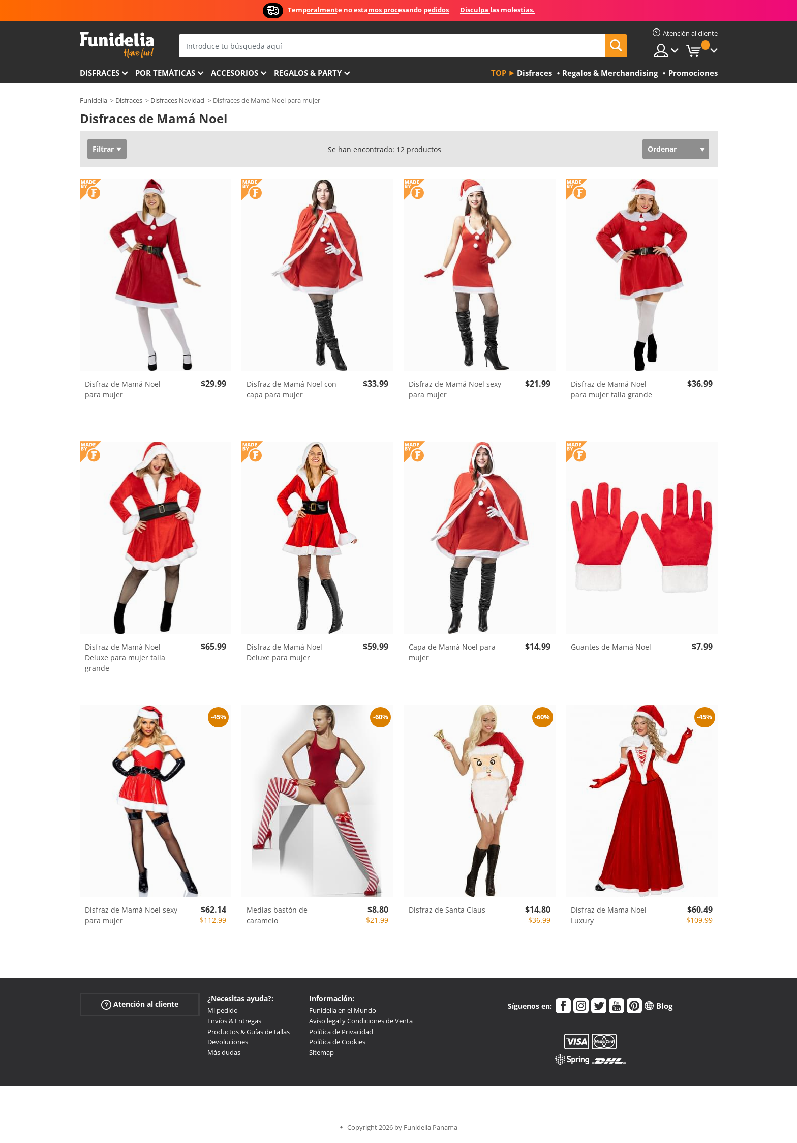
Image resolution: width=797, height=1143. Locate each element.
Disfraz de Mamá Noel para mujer (123, 389)
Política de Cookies (337, 1041)
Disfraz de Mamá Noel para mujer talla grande (611, 389)
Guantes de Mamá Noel (611, 647)
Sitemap (321, 1052)
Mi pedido (222, 1010)
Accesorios (234, 73)
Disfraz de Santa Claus (447, 910)
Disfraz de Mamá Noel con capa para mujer (291, 389)
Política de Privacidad (341, 1031)
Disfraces (99, 73)
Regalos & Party (308, 73)
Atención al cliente (139, 1004)
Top (498, 73)
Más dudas (223, 1052)
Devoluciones (227, 1041)
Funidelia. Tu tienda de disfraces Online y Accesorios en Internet (117, 45)
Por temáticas (165, 73)
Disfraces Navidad (177, 100)
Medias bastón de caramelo (277, 915)
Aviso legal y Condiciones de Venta (361, 1020)
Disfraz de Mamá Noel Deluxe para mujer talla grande (125, 657)
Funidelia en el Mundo (342, 1010)
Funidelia (93, 100)
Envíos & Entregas (234, 1020)
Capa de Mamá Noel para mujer (452, 652)
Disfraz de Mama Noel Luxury (609, 915)
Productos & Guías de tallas (248, 1031)
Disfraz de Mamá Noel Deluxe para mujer (284, 652)
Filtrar (103, 149)
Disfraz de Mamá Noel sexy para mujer (455, 389)
